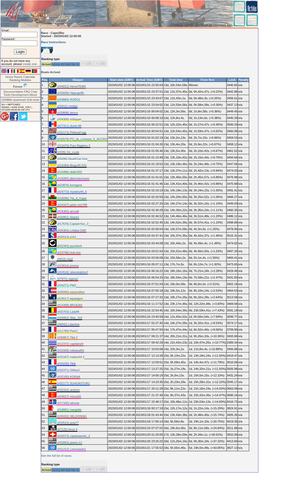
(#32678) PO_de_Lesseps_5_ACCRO (82, 139)
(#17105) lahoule (68, 403)
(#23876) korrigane (69, 185)
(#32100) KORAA (68, 376)
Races (18, 76)
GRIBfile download (13, 99)
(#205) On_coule (68, 152)
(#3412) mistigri (67, 106)
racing (56, 64)
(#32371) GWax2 (68, 370)
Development (20, 94)
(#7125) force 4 (67, 429)
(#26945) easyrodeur (71, 292)
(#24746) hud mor (69, 252)
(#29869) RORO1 (69, 99)
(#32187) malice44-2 (70, 357)
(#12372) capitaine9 (70, 343)
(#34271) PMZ (66, 285)
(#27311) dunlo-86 (69, 125)
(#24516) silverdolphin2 (72, 272)
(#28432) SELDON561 (72, 416)
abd (68, 64)
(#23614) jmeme (68, 265)
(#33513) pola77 (68, 422)
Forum (17, 86)
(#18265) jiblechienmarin (73, 178)
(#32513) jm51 (66, 236)
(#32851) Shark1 (68, 217)
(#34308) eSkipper (69, 119)
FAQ (27, 91)
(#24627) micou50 (69, 396)
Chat (34, 91)
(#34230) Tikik (66, 363)
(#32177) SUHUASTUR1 (73, 383)
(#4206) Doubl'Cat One (72, 158)
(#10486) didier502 (69, 171)
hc (77, 64)
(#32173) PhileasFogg (71, 132)
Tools (7, 94)
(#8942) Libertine (68, 324)
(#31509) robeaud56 (70, 350)
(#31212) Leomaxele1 (71, 449)
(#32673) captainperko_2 (73, 436)
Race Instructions (53, 42)
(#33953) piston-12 (69, 442)
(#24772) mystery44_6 (72, 191)
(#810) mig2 (65, 259)
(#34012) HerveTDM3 (71, 86)
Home (9, 76)
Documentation (13, 91)
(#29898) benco (67, 112)
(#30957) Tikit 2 (67, 337)
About (33, 94)
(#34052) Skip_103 (69, 317)
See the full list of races (56, 455)
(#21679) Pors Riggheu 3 (73, 145)
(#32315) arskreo (68, 389)
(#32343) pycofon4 (69, 245)
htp (73, 64)
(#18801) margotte (69, 409)
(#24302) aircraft (68, 211)
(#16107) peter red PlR (72, 204)
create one (30, 64)
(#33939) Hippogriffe (70, 93)
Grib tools (33, 99)
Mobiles (26, 80)
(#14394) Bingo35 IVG (72, 165)
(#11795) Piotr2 (67, 330)
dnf (63, 64)
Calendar (29, 76)
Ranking (14, 80)
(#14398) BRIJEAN (69, 305)
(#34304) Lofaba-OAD (71, 230)
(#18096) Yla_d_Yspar (72, 198)
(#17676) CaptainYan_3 (72, 223)
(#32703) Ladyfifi (68, 311)
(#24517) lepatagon (70, 298)
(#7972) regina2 (67, 278)
